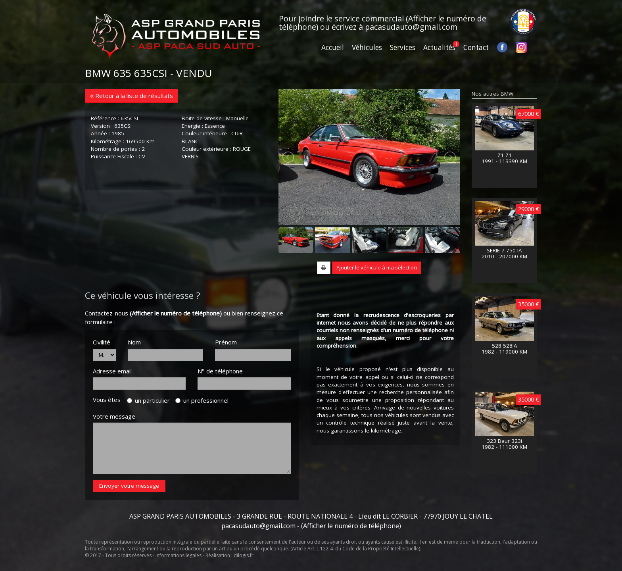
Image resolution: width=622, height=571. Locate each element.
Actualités (439, 47)
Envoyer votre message (129, 485)
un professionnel (201, 400)
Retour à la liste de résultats (131, 96)
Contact (476, 47)
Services (402, 47)
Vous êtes (109, 400)
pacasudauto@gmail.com (411, 26)
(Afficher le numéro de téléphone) (176, 313)
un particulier (148, 400)
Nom (134, 342)
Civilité (101, 342)
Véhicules (367, 47)
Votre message (114, 416)
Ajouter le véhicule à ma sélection (376, 267)
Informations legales (179, 555)
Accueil (332, 47)
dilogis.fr (243, 555)
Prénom (226, 342)
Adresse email (112, 371)
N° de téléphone (220, 371)
